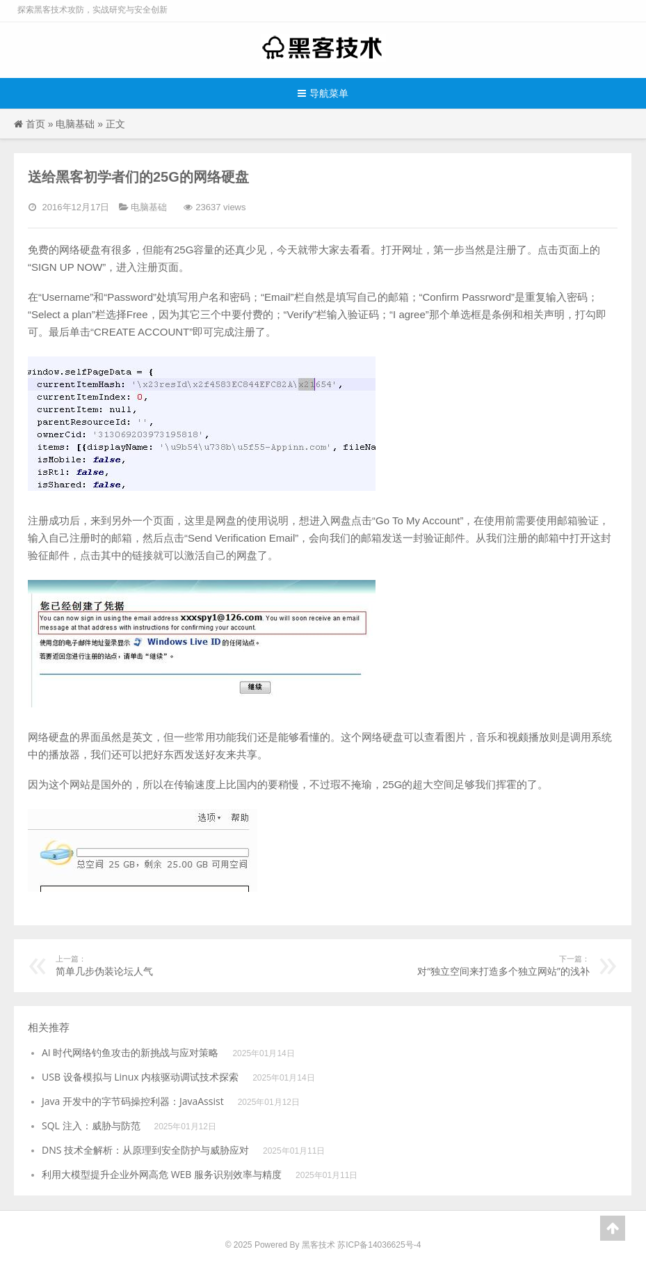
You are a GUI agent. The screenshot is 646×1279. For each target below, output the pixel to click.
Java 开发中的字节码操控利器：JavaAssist (133, 1101)
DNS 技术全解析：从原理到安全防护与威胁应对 (145, 1149)
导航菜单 (323, 93)
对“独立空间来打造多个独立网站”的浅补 (480, 965)
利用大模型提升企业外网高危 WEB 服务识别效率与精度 (162, 1174)
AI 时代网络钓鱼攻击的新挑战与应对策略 (130, 1052)
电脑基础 (75, 123)
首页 (35, 123)
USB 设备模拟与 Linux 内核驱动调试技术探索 (140, 1076)
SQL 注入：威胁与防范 (91, 1125)
